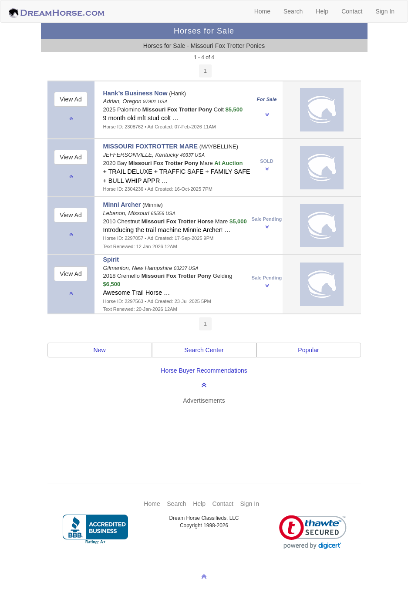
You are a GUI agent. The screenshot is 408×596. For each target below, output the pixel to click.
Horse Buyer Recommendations (204, 370)
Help (322, 11)
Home (262, 11)
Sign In (385, 11)
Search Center (203, 350)
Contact (351, 11)
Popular (308, 350)
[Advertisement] (208, 431)
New (99, 350)
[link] (313, 532)
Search (293, 11)
